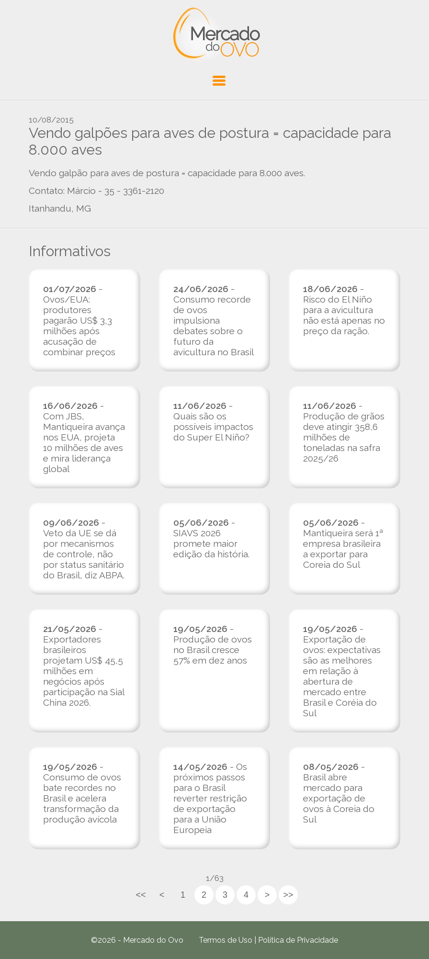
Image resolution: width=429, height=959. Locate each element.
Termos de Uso (225, 940)
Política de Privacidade (298, 940)
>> (288, 895)
